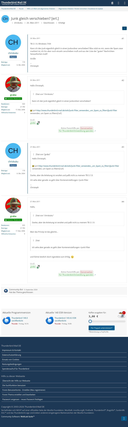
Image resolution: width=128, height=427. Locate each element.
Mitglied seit (5, 65)
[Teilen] (124, 28)
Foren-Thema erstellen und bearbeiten (18, 394)
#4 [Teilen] (123, 201)
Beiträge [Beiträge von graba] (4, 107)
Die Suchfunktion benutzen (14, 385)
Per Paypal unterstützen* (101, 328)
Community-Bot (16, 289)
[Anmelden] (118, 3)
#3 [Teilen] (123, 147)
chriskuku (18, 22)
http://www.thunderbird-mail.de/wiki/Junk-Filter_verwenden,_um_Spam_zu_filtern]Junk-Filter (77, 110)
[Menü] (124, 3)
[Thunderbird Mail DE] (14, 3)
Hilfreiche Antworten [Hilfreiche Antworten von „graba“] (8, 112)
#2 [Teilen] (123, 80)
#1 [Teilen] (123, 38)
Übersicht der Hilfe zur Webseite (16, 380)
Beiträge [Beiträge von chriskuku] (4, 62)
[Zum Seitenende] (124, 418)
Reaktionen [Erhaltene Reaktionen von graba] (5, 104)
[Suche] (112, 3)
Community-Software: (18, 416)
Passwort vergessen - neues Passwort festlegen (22, 399)
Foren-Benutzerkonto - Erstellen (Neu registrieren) (23, 390)
